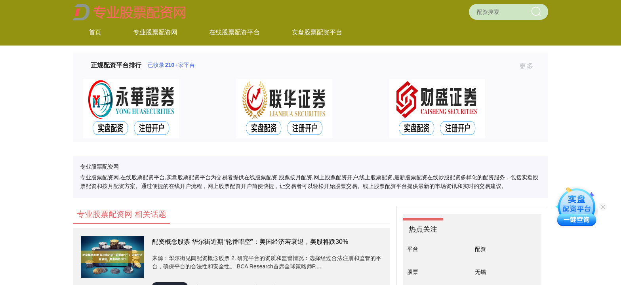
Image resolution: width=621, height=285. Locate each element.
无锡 (480, 272)
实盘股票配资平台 (316, 32)
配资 (480, 249)
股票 (412, 272)
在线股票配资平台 (234, 32)
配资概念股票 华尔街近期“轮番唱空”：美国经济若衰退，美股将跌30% (250, 241)
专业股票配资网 (155, 32)
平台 (412, 249)
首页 (95, 32)
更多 (529, 66)
